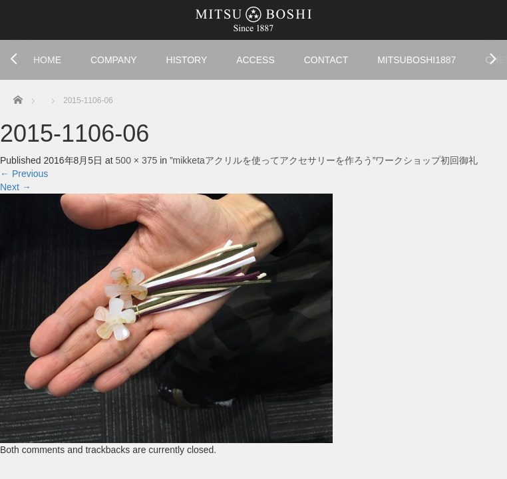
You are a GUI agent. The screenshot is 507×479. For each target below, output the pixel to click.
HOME (47, 60)
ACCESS (255, 60)
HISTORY (187, 60)
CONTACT (326, 60)
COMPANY (113, 60)
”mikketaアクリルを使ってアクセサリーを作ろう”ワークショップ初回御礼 (324, 160)
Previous (24, 173)
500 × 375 (137, 160)
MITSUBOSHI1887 (416, 60)
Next (15, 187)
